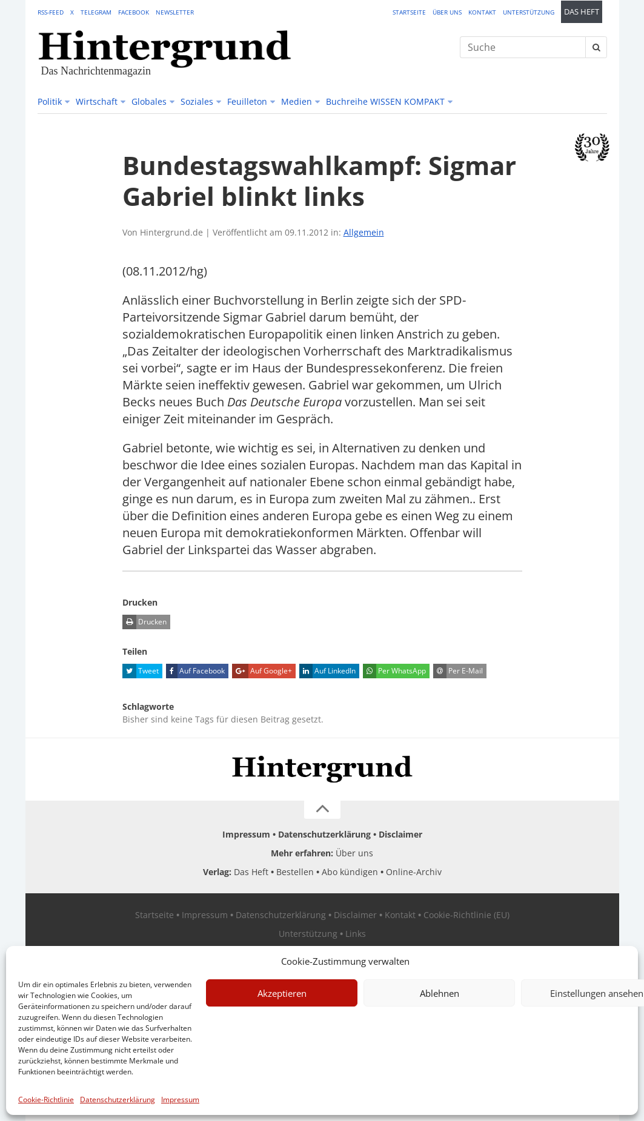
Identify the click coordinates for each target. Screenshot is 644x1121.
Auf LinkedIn (327, 671)
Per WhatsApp (394, 671)
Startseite (409, 12)
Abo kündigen (350, 872)
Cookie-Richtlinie (46, 1099)
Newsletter (175, 12)
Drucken (144, 622)
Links (355, 933)
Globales (149, 101)
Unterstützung (528, 12)
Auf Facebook (195, 671)
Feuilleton (247, 101)
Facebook (133, 12)
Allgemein (364, 232)
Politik (50, 101)
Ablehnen (439, 993)
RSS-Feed (51, 12)
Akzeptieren (282, 993)
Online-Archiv (414, 872)
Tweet (140, 671)
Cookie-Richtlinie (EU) (466, 915)
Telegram (96, 12)
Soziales (197, 101)
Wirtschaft (97, 101)
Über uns (447, 12)
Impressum (180, 1099)
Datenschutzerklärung (117, 1099)
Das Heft (581, 12)
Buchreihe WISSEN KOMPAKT (385, 101)
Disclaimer (400, 834)
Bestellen (295, 872)
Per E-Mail (458, 671)
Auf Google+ (262, 671)
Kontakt (482, 12)
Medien (296, 101)
